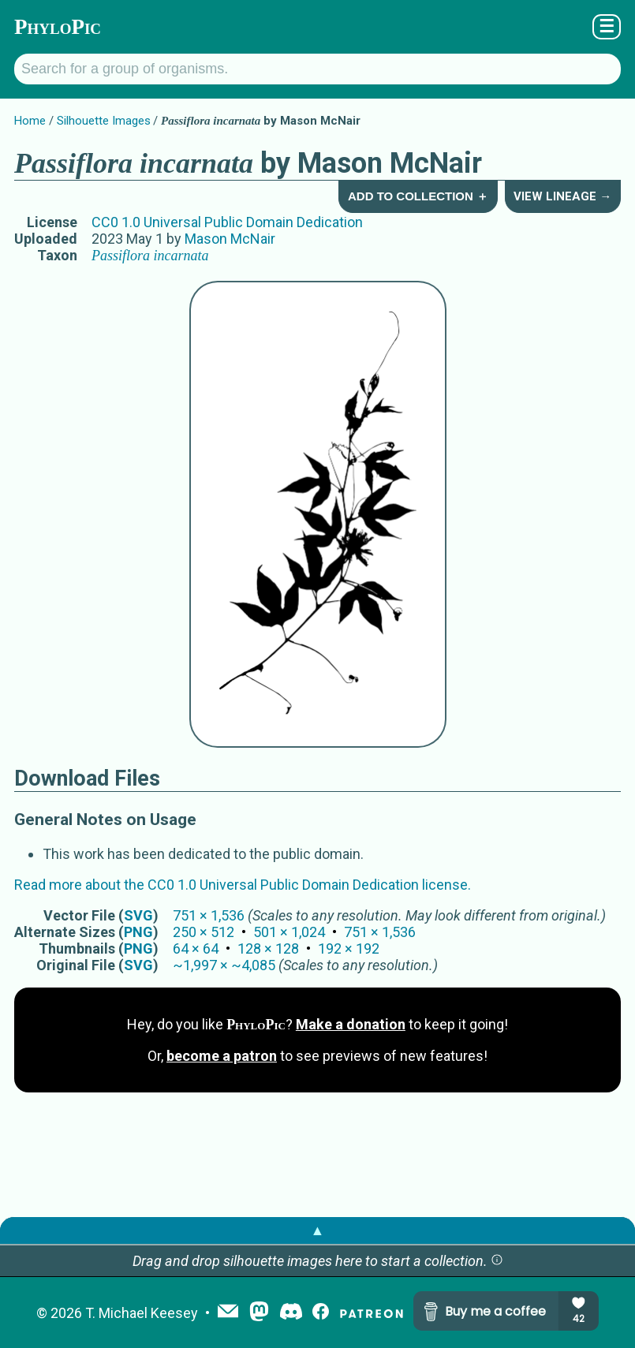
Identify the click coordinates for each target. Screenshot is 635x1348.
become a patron (221, 1055)
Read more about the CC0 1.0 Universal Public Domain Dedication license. (242, 884)
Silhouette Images (104, 121)
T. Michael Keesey (141, 1313)
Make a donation (350, 1024)
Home (30, 121)
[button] (497, 1261)
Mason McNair (230, 238)
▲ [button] (318, 1230)
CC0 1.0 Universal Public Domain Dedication (227, 222)
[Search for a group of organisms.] (317, 69)
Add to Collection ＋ (418, 196)
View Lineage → (562, 196)
